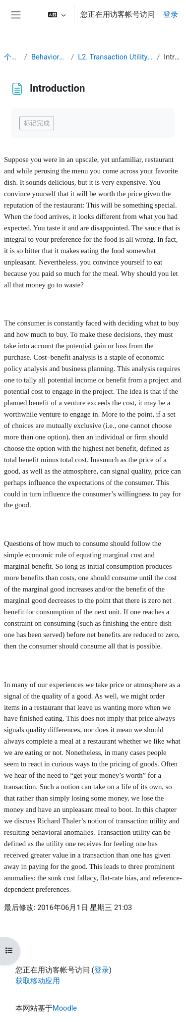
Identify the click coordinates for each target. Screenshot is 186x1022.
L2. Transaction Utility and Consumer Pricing (115, 57)
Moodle (65, 1008)
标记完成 (37, 123)
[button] (57, 15)
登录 (170, 14)
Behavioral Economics (49, 57)
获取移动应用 (37, 980)
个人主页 (12, 57)
